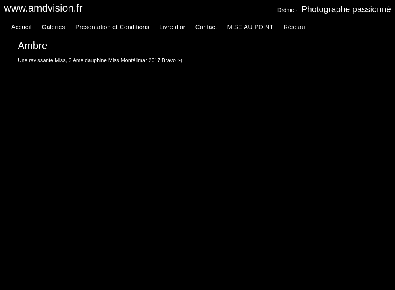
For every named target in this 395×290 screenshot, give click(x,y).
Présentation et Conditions (112, 26)
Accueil (21, 26)
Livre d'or (172, 26)
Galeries (53, 26)
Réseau (294, 26)
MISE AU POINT (250, 26)
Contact (206, 26)
